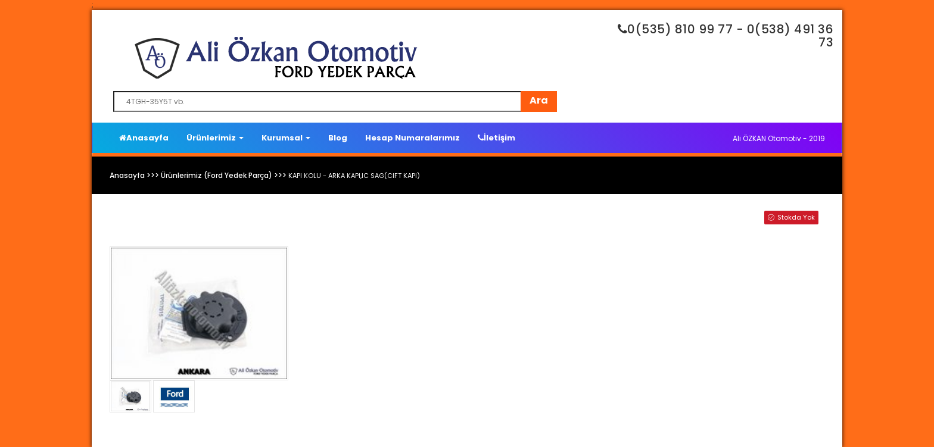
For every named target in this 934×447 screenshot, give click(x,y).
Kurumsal (285, 137)
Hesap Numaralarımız (412, 137)
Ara (539, 100)
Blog (337, 137)
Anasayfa (144, 137)
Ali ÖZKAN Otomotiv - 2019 (779, 138)
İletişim (496, 137)
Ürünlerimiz (215, 137)
